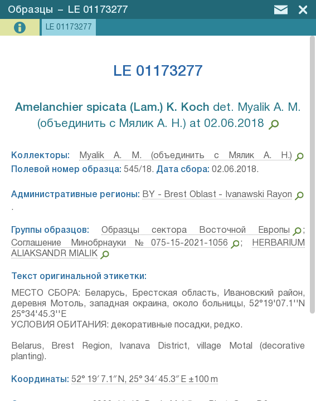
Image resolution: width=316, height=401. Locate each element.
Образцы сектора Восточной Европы (195, 230)
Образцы (30, 10)
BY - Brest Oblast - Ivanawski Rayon (217, 195)
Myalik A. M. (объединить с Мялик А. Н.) (185, 156)
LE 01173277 (98, 10)
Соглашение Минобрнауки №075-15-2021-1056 (119, 243)
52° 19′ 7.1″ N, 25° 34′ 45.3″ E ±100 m (144, 380)
